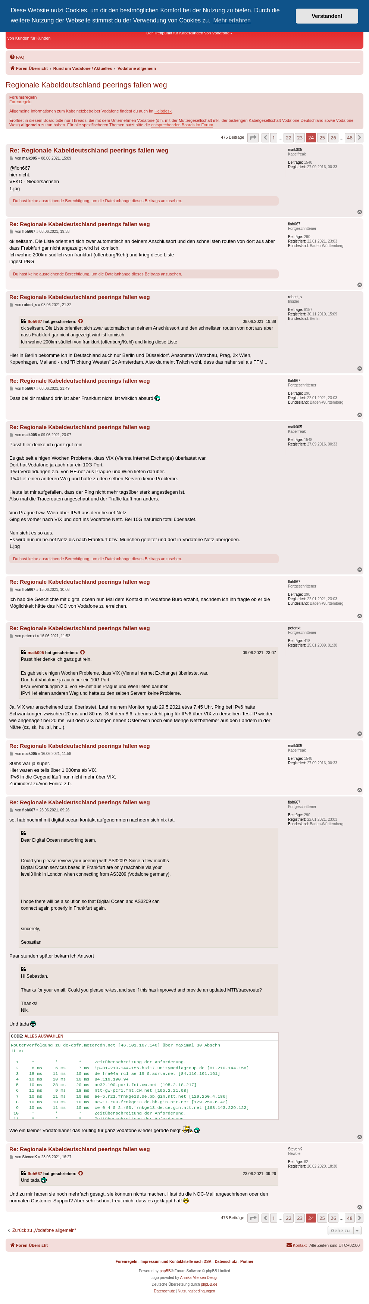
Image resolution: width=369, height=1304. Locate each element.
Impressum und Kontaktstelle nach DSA (176, 1262)
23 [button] (300, 137)
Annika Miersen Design (199, 1278)
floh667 (35, 321)
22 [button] (288, 137)
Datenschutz (226, 1262)
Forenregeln (20, 101)
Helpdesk (163, 111)
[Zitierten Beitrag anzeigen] (81, 321)
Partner (246, 1262)
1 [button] (273, 137)
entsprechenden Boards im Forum (182, 125)
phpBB (165, 1271)
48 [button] (350, 137)
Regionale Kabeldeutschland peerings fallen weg (86, 85)
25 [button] (322, 137)
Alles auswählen (43, 1036)
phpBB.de (209, 1284)
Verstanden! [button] (327, 16)
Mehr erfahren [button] (232, 20)
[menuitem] (16, 57)
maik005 (36, 652)
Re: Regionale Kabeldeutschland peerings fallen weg (89, 150)
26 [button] (333, 137)
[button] (253, 137)
